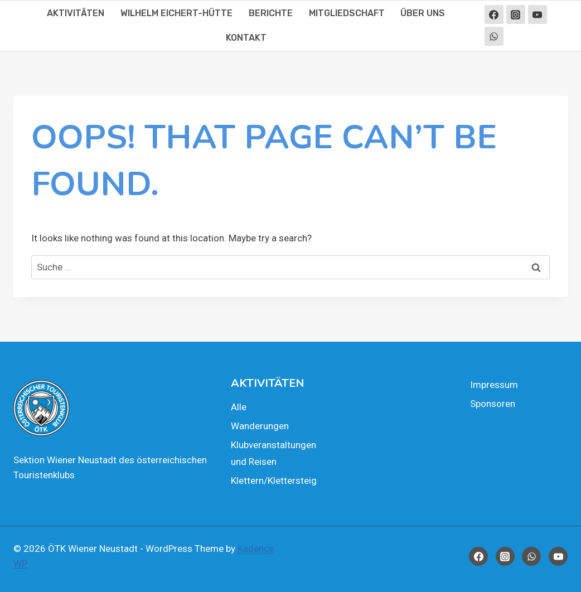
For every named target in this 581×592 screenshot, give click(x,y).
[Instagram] (515, 14)
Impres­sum (494, 384)
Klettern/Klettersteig (274, 480)
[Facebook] (494, 14)
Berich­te (271, 13)
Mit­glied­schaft (347, 13)
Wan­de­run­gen (260, 425)
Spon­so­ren (492, 403)
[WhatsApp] (494, 36)
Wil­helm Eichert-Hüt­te (176, 13)
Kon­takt (246, 37)
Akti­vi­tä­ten (75, 13)
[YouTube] (537, 14)
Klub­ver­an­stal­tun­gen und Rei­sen (273, 453)
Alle (238, 407)
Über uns (422, 13)
